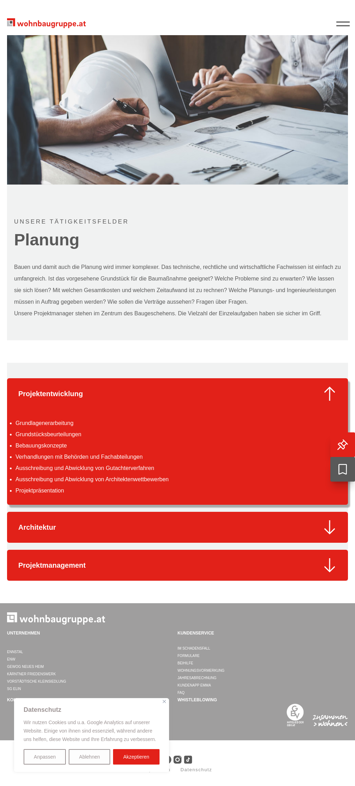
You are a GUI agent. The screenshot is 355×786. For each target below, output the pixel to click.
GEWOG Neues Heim (25, 667)
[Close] (164, 701)
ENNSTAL (15, 652)
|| (344, 24)
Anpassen (45, 757)
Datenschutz (196, 769)
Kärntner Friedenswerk (31, 674)
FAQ (181, 693)
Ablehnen (89, 757)
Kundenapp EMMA (194, 685)
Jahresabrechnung (197, 678)
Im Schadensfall (194, 648)
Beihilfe (185, 663)
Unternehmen (23, 633)
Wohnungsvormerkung (201, 670)
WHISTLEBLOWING (197, 699)
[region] (91, 735)
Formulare (189, 656)
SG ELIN (14, 689)
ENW (11, 659)
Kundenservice (196, 633)
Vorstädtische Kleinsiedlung (36, 681)
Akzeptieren (136, 757)
